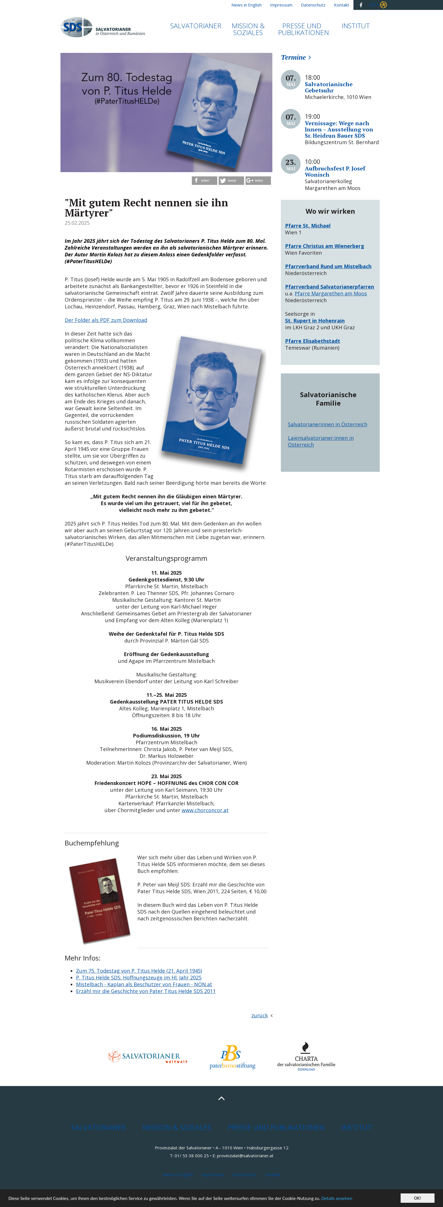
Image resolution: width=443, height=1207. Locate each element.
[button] (204, 180)
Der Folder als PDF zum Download (106, 320)
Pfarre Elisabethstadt (312, 341)
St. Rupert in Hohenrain (315, 320)
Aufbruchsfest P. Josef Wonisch (335, 171)
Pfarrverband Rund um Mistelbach (328, 266)
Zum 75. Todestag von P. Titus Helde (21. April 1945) (139, 970)
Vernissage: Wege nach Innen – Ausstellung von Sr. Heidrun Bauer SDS (339, 129)
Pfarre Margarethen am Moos (331, 293)
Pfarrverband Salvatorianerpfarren (329, 286)
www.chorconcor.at (205, 810)
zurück (259, 1015)
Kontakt (273, 1174)
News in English (178, 1174)
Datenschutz (244, 1174)
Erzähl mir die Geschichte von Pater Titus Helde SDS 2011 (146, 991)
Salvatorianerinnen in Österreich (327, 424)
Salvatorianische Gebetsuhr (329, 87)
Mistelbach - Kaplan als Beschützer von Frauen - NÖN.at (144, 984)
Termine (293, 57)
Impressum (212, 1174)
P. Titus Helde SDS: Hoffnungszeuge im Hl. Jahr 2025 (138, 977)
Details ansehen (337, 1199)
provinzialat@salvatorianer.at (245, 1155)
